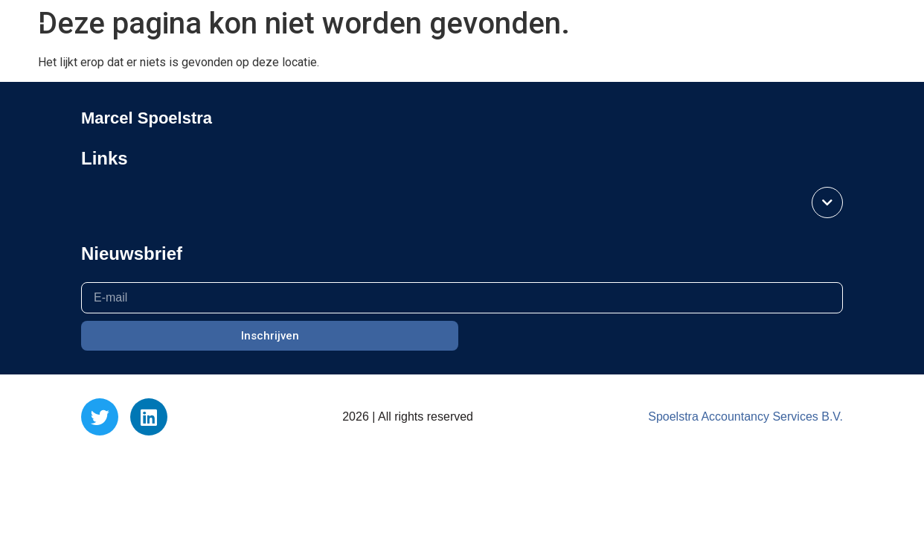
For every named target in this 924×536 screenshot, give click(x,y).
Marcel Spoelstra (834, 31)
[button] (36, 31)
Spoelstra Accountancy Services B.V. (745, 416)
